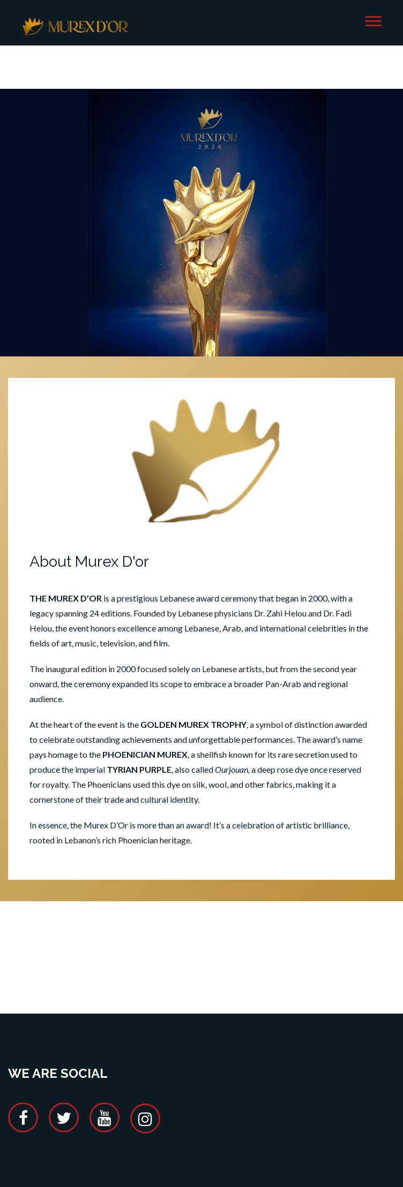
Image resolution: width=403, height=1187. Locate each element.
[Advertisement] (203, 942)
